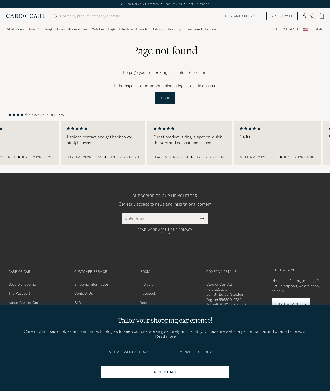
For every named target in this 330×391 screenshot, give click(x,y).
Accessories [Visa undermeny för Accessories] (77, 29)
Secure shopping (22, 284)
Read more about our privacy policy (165, 231)
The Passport (19, 293)
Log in (164, 98)
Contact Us (83, 293)
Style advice (282, 16)
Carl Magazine (286, 29)
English (317, 29)
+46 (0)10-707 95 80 (229, 304)
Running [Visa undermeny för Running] (174, 29)
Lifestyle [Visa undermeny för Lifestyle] (126, 29)
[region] (165, 143)
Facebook (148, 293)
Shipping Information (91, 284)
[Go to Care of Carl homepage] (25, 16)
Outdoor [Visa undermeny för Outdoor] (158, 29)
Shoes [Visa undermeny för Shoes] (60, 29)
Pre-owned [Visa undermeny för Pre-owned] (193, 29)
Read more (165, 336)
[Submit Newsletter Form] (201, 218)
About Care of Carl (24, 302)
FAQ (77, 302)
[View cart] (322, 16)
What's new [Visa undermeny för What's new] (15, 29)
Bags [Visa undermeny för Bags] (112, 29)
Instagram (148, 284)
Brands (142, 29)
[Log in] (304, 16)
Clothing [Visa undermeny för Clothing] (45, 29)
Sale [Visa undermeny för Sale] (31, 29)
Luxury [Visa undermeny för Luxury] (210, 29)
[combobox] (317, 29)
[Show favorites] (312, 16)
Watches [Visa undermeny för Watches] (97, 29)
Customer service (241, 16)
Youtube (146, 302)
